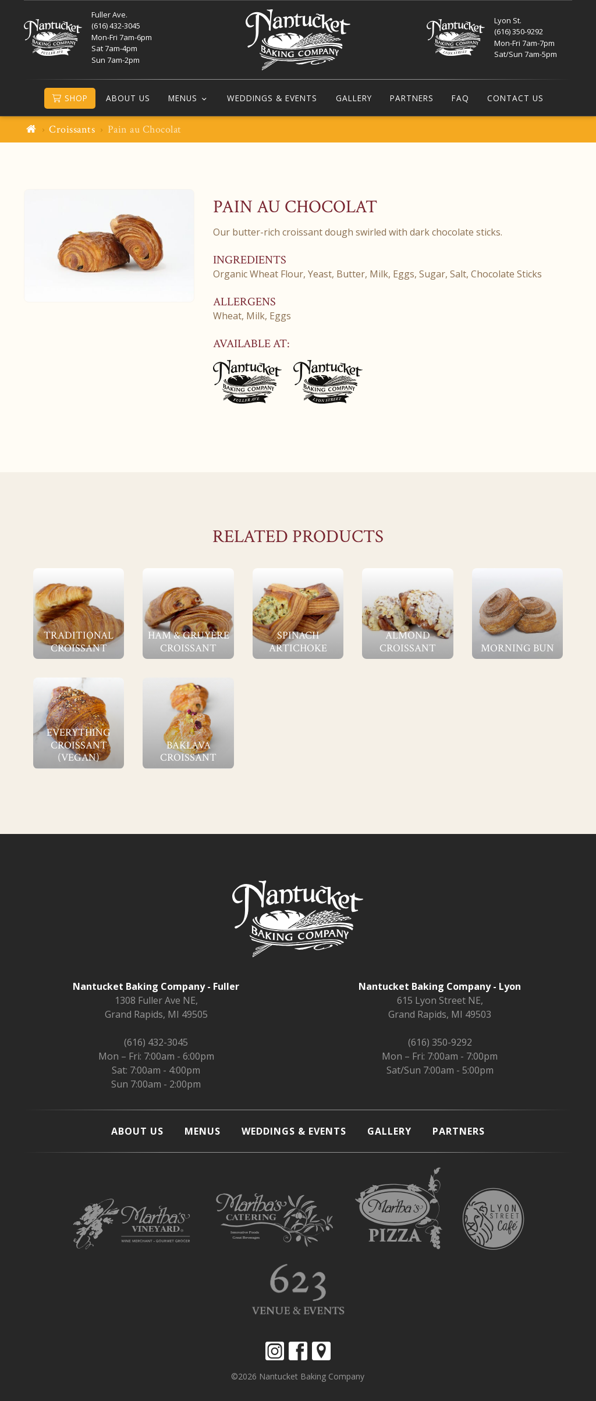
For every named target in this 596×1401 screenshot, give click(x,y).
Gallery (354, 98)
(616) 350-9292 (440, 1042)
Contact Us (515, 98)
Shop (70, 98)
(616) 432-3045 (156, 1042)
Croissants (72, 129)
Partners (412, 98)
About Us (128, 98)
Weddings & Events (272, 98)
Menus (182, 98)
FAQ (460, 98)
